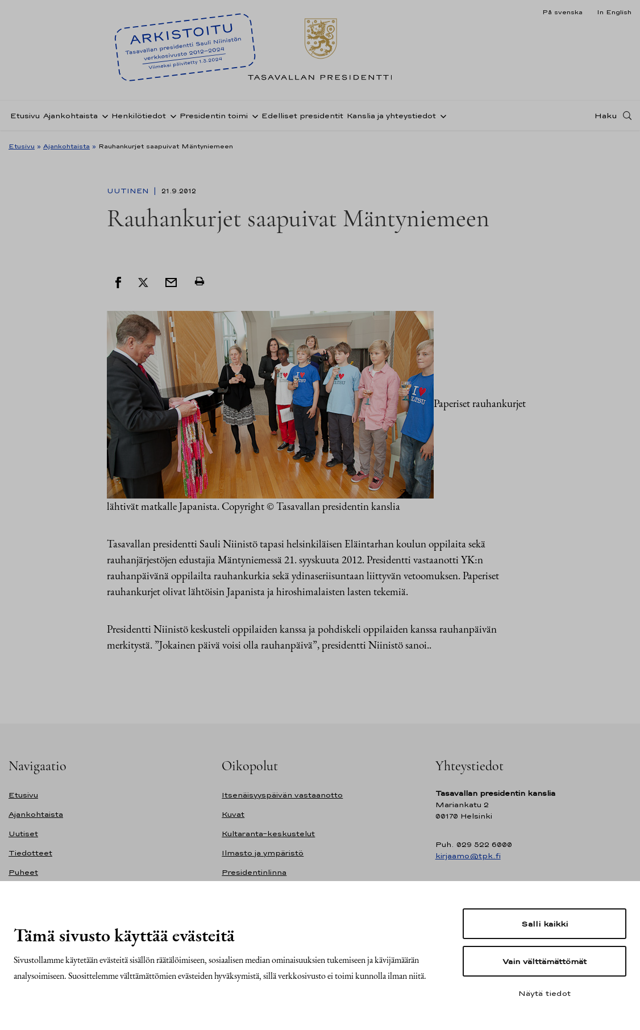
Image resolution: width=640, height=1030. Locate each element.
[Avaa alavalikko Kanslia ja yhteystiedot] (441, 115)
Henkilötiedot (138, 116)
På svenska (562, 12)
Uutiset (23, 833)
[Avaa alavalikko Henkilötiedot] (171, 115)
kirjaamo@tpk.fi (468, 856)
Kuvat (233, 814)
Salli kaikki (544, 924)
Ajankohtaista (70, 116)
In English (614, 12)
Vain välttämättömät (544, 961)
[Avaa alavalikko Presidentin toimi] (253, 115)
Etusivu (25, 116)
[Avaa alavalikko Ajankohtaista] (103, 115)
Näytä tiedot (544, 993)
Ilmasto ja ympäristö (263, 853)
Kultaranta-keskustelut (268, 833)
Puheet (23, 872)
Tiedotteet (30, 853)
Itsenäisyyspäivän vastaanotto (282, 795)
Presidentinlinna (254, 872)
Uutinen (129, 191)
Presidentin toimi (214, 116)
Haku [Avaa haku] (606, 115)
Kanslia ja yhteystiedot (391, 116)
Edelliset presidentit (302, 116)
